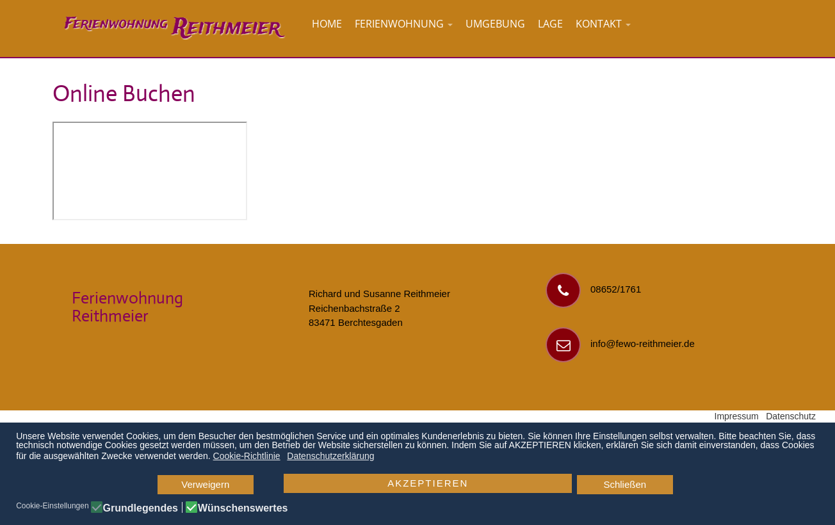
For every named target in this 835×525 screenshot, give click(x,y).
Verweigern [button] (205, 484)
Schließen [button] (624, 484)
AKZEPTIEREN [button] (427, 483)
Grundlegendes (140, 508)
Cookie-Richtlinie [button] (246, 456)
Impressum (737, 416)
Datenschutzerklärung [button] (330, 456)
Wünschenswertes (243, 508)
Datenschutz (791, 416)
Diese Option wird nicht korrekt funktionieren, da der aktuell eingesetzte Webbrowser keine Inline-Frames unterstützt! (150, 171)
